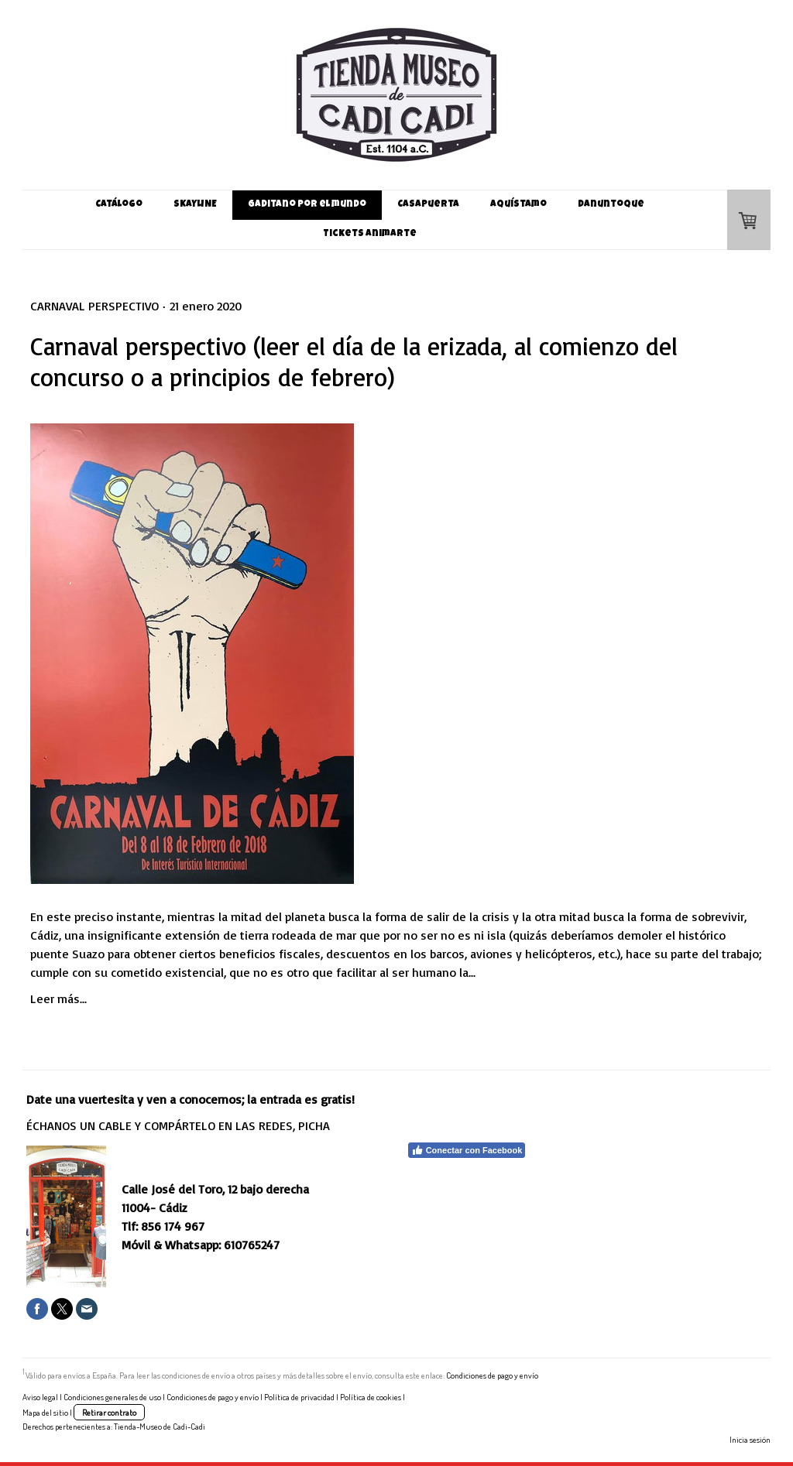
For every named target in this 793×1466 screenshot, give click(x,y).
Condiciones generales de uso (112, 1397)
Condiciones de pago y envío (492, 1375)
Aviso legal (40, 1397)
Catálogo (118, 205)
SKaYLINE (195, 205)
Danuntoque (611, 205)
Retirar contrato (109, 1412)
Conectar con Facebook (467, 1150)
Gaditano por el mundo (307, 205)
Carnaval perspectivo (94, 305)
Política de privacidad (299, 1397)
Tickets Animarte (370, 234)
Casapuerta (428, 205)
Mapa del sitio (45, 1412)
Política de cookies (370, 1397)
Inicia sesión (750, 1439)
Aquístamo (518, 205)
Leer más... (58, 998)
